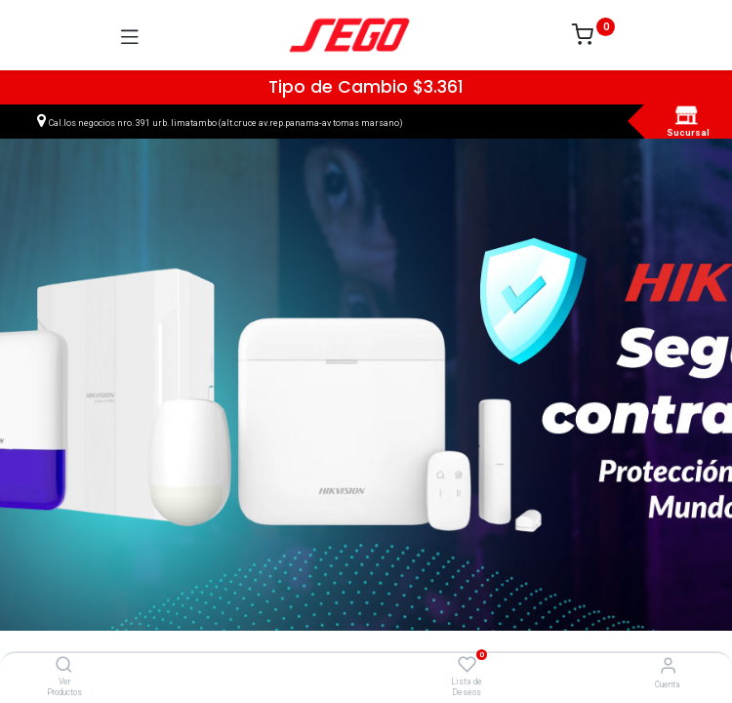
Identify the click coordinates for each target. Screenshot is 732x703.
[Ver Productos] (64, 666)
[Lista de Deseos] (467, 665)
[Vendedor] (668, 665)
